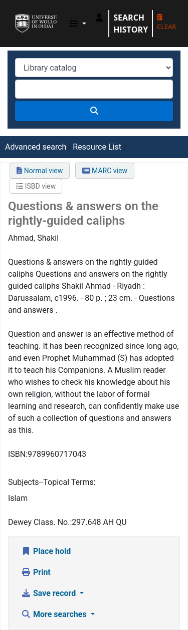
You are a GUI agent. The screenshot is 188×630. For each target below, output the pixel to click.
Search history (130, 23)
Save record (49, 593)
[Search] (94, 111)
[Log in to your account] (99, 18)
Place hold (46, 551)
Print (36, 572)
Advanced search (35, 147)
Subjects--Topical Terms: (52, 482)
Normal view (40, 171)
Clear (166, 23)
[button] (78, 24)
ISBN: (18, 454)
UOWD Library (18, 14)
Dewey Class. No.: (40, 522)
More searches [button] (55, 614)
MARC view (104, 171)
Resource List (97, 147)
